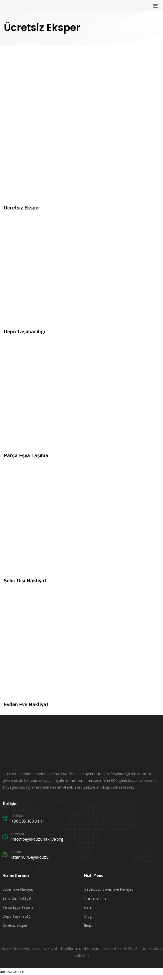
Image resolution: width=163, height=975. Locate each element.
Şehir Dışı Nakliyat (17, 898)
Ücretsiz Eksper (15, 925)
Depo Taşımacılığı (17, 916)
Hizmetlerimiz (95, 898)
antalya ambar (12, 971)
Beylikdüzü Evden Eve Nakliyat (108, 889)
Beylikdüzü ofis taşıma (82, 948)
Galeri (88, 907)
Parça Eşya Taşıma (18, 907)
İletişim (90, 925)
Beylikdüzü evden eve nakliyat (29, 948)
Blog (88, 916)
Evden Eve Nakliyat (18, 889)
